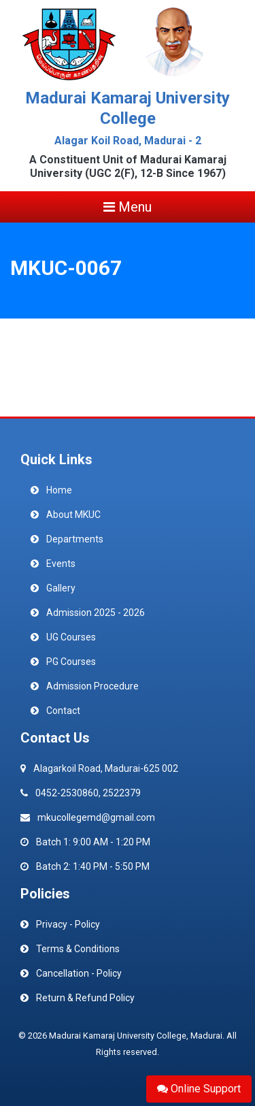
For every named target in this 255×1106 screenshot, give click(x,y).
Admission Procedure (92, 686)
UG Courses (71, 637)
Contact (63, 710)
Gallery (60, 588)
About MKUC (73, 514)
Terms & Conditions (78, 948)
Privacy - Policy (68, 924)
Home (59, 490)
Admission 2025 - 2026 (95, 612)
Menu (127, 207)
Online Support (199, 1088)
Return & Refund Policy (85, 997)
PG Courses (71, 661)
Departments (74, 539)
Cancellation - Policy (79, 973)
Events (60, 563)
